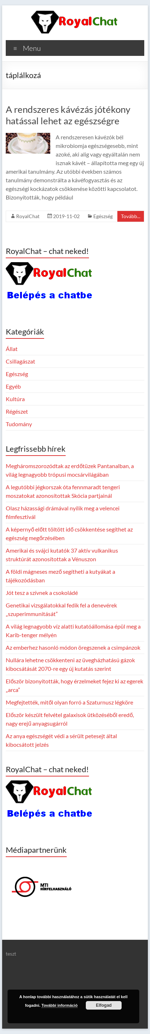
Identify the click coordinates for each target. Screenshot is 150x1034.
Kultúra (15, 398)
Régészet (17, 411)
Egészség (103, 216)
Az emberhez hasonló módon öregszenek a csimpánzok (73, 647)
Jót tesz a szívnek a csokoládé (42, 592)
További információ (60, 1005)
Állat (12, 348)
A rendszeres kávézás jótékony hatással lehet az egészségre (68, 115)
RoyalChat (27, 216)
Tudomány (19, 423)
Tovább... (130, 216)
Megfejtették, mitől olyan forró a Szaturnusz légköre (69, 702)
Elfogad (104, 1005)
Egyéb (13, 386)
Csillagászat (20, 361)
